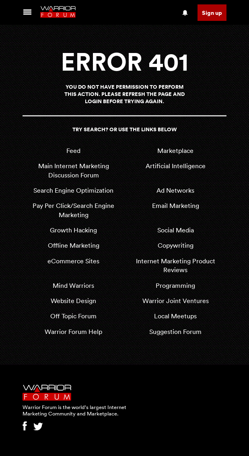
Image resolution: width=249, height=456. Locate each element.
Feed (73, 151)
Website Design (73, 301)
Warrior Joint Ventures (175, 301)
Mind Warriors (73, 285)
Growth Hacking (73, 230)
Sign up (212, 12)
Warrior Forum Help (73, 332)
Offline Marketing (73, 245)
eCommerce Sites (73, 261)
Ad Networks (175, 190)
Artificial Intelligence (176, 166)
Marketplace (175, 151)
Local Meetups (175, 316)
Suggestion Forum (175, 332)
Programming (175, 285)
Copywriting (175, 245)
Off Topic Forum (73, 316)
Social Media (175, 230)
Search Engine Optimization (73, 190)
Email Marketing (175, 206)
